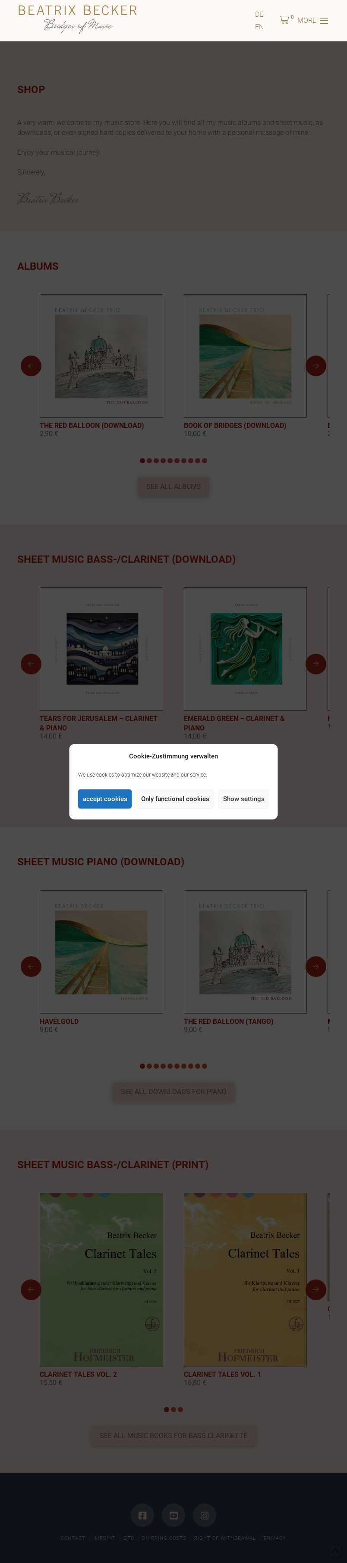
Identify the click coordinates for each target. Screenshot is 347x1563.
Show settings (244, 799)
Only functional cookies (175, 799)
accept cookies (105, 799)
